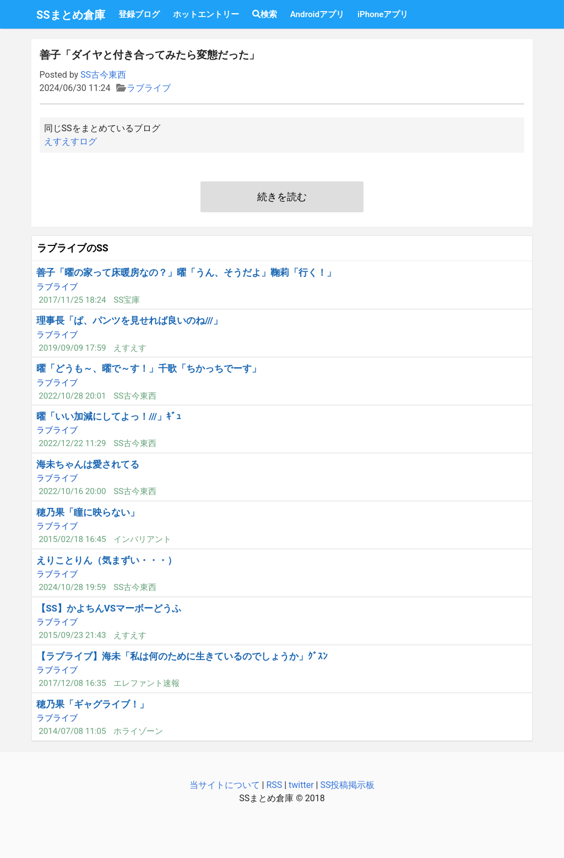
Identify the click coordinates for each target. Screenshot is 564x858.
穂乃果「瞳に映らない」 (87, 512)
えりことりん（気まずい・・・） (106, 560)
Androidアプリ (317, 14)
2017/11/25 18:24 (72, 300)
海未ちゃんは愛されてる (87, 464)
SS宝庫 (126, 300)
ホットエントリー (206, 14)
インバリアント (142, 539)
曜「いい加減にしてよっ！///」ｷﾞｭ (108, 416)
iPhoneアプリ (382, 14)
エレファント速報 (146, 683)
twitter (301, 785)
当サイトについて (224, 785)
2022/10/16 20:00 (72, 491)
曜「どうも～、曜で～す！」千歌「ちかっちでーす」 (148, 368)
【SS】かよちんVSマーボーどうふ (108, 608)
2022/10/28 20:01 (72, 396)
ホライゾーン (138, 731)
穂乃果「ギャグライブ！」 (92, 704)
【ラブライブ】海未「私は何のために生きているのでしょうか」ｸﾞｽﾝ (182, 656)
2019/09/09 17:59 (72, 348)
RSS (274, 785)
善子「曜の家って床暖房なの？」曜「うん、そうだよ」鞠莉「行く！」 (186, 272)
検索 (264, 14)
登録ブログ (139, 14)
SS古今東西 (103, 74)
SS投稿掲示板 (347, 785)
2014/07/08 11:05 (72, 731)
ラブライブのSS (73, 248)
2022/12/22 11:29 (72, 443)
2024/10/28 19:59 (72, 587)
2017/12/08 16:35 (72, 683)
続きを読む (282, 196)
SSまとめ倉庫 (70, 15)
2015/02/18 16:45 (72, 539)
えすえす (130, 348)
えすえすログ (70, 141)
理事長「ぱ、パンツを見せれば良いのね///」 (129, 320)
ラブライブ (149, 88)
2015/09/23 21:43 (72, 635)
